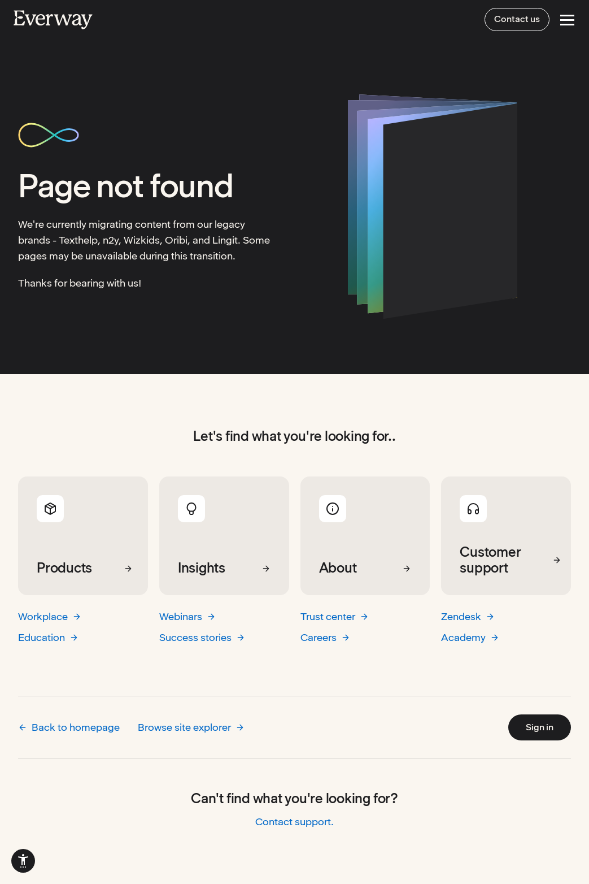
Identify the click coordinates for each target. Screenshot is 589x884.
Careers (325, 637)
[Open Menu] (567, 20)
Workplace (49, 616)
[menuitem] (23, 861)
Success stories (202, 637)
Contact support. (294, 821)
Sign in (539, 727)
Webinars (187, 616)
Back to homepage (69, 727)
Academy (470, 637)
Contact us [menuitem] (517, 19)
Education (48, 637)
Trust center (334, 616)
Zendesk (468, 616)
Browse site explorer (191, 727)
